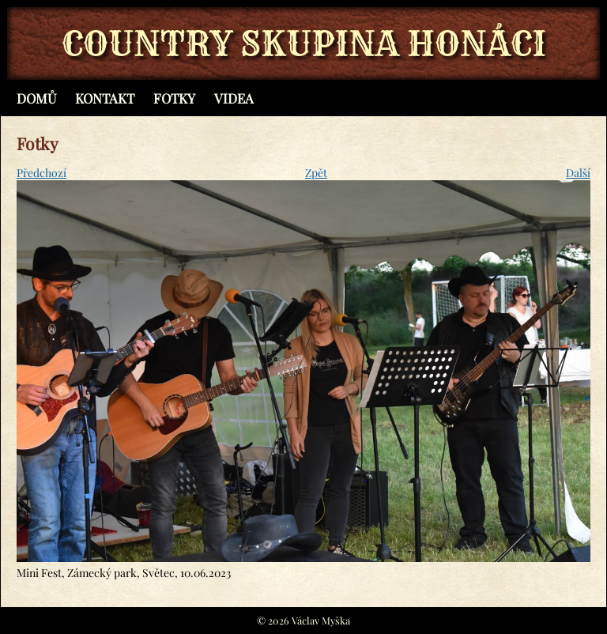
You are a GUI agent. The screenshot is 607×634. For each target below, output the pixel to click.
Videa (234, 98)
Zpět (316, 172)
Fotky (174, 98)
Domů (36, 98)
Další (578, 172)
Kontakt (104, 98)
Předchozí (41, 172)
